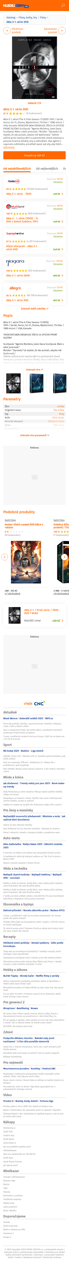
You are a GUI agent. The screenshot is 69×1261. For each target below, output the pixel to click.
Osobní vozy (8, 1135)
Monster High (9, 1180)
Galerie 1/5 (34, 103)
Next (64, 557)
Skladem (58, 182)
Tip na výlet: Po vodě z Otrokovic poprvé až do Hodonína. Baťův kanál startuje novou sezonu (32, 995)
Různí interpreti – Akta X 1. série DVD (21, 247)
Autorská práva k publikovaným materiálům (24, 1252)
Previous (4, 557)
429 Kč (56, 193)
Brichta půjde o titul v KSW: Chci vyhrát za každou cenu (28, 1106)
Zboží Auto (8, 1157)
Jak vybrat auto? (10, 1165)
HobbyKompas (9, 1150)
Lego (5, 1187)
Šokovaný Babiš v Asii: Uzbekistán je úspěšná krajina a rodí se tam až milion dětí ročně (33, 1115)
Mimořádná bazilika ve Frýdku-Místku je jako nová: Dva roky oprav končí (33, 989)
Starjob (6, 1222)
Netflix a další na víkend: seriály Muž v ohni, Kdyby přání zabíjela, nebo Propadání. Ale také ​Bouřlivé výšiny (33, 884)
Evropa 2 (7, 1237)
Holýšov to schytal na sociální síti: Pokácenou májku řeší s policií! (32, 804)
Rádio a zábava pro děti (14, 1229)
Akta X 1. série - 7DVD (18, 194)
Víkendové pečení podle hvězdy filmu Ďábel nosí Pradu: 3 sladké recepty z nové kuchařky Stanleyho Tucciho (32, 963)
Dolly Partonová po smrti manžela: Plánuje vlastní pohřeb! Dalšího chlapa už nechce (32, 793)
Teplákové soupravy (12, 1199)
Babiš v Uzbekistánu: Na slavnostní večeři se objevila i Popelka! (32, 1109)
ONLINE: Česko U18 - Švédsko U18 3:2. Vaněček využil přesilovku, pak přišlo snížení (34, 757)
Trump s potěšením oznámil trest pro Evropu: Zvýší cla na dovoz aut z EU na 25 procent (33, 737)
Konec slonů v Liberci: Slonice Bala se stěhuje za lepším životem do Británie (33, 1081)
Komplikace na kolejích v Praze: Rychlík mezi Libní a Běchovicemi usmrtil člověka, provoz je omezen (32, 799)
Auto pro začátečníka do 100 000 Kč (19, 1154)
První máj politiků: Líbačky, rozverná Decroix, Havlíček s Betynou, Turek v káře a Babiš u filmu (32, 725)
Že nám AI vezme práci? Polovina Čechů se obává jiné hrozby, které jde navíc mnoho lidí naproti (33, 929)
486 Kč (56, 275)
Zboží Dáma (8, 1139)
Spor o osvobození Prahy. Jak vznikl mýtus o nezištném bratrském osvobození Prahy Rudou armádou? (32, 731)
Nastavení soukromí (32, 1257)
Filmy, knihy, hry (28, 17)
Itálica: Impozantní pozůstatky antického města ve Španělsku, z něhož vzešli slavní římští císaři (32, 982)
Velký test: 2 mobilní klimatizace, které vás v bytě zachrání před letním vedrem (32, 1048)
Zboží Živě (8, 1131)
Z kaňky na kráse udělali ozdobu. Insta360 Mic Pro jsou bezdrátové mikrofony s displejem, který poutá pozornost (33, 897)
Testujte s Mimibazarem (14, 1176)
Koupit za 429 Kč (34, 155)
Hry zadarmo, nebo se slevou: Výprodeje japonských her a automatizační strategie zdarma (29, 1088)
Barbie (6, 1184)
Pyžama (6, 1191)
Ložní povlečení (10, 1206)
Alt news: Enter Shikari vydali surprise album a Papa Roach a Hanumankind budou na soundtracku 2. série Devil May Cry (30, 1015)
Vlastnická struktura (52, 1257)
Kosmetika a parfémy (12, 1195)
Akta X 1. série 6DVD (18, 275)
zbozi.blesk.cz (9, 1142)
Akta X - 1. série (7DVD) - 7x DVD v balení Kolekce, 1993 (22, 219)
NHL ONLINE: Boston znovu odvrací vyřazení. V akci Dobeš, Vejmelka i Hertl (34, 770)
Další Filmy (10, 520)
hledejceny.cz (9, 1127)
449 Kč (56, 221)
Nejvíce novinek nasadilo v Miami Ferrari (21, 862)
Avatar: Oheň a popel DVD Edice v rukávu (24, 525)
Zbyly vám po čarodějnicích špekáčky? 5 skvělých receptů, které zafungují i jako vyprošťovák (32, 952)
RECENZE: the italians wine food (17, 1026)
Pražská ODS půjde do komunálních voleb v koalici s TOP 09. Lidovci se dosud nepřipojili (34, 923)
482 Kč (56, 300)
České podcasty (10, 1225)
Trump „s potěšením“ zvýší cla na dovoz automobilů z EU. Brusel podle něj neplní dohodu (32, 917)
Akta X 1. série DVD (15, 109)
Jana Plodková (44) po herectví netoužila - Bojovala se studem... (32, 828)
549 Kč (56, 249)
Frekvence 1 (8, 1233)
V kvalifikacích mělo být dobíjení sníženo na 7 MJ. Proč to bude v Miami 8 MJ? (32, 857)
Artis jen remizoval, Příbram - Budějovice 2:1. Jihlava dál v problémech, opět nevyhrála (29, 763)
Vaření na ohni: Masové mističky (17, 824)
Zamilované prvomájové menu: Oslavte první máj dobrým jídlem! (32, 957)
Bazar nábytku (9, 1210)
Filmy (43, 17)
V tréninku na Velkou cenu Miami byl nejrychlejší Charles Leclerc (32, 852)
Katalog (10, 17)
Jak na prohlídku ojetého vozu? (17, 1146)
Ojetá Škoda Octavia (12, 1161)
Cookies (18, 1257)
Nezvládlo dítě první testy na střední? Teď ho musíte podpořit (31, 1053)
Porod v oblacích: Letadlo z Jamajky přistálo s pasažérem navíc (31, 832)
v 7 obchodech (12, 593)
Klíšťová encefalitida (12, 1056)
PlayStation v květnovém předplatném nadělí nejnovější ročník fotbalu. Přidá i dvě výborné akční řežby (31, 1075)
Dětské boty (8, 1203)
